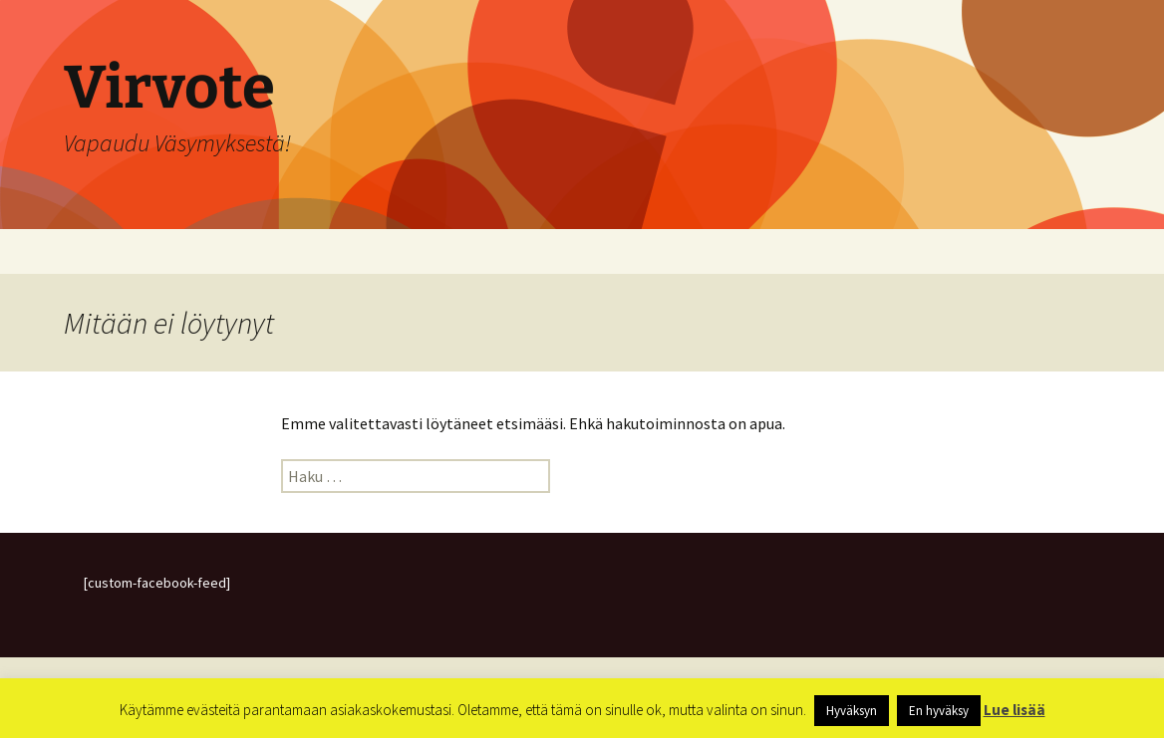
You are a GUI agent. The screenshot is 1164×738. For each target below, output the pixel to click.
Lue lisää (1014, 709)
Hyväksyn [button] (851, 710)
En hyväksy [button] (939, 710)
